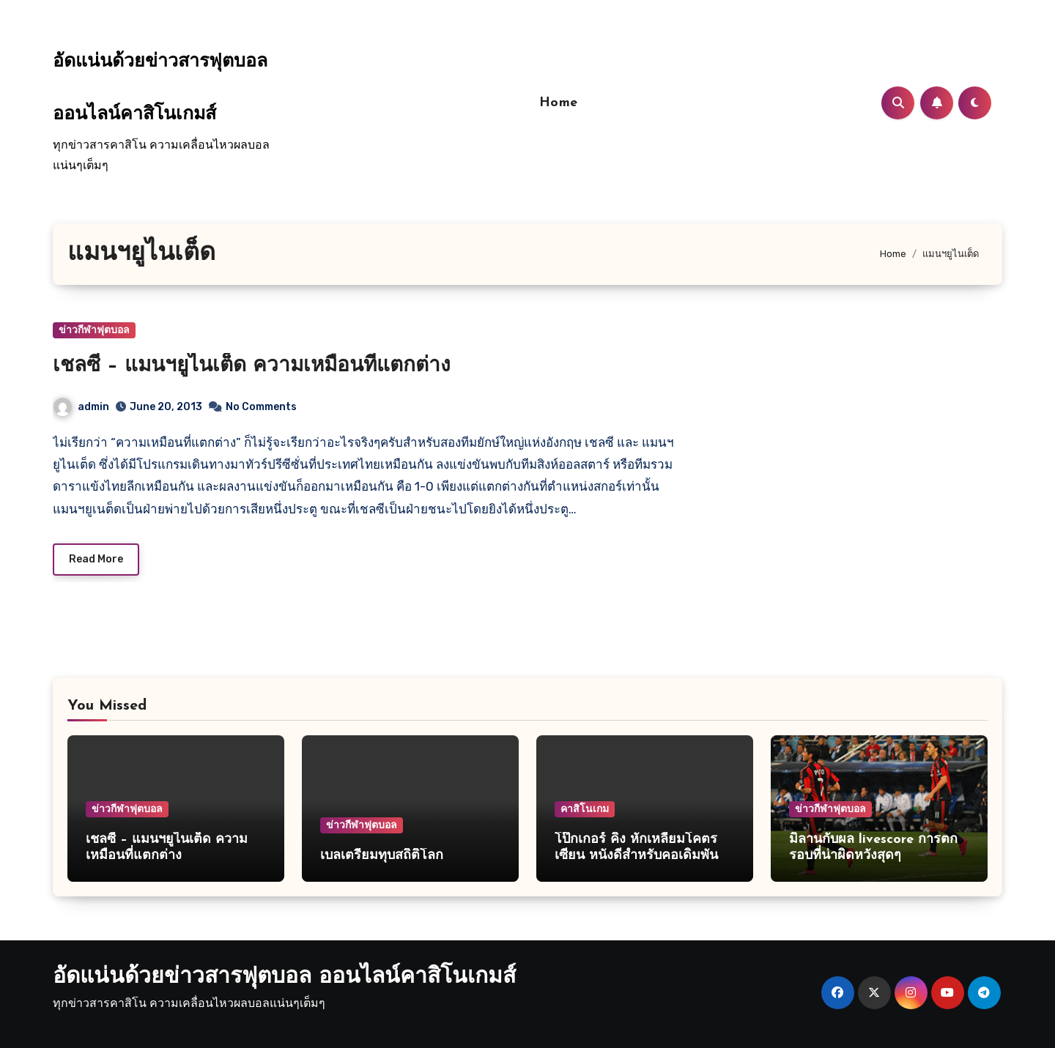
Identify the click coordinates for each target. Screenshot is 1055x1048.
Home (558, 103)
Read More (96, 559)
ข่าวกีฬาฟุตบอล (94, 330)
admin (81, 407)
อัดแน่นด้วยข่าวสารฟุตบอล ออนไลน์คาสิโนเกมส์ (284, 977)
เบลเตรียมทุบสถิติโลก (381, 856)
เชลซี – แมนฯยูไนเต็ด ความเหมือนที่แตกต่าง (252, 366)
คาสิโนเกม (584, 809)
